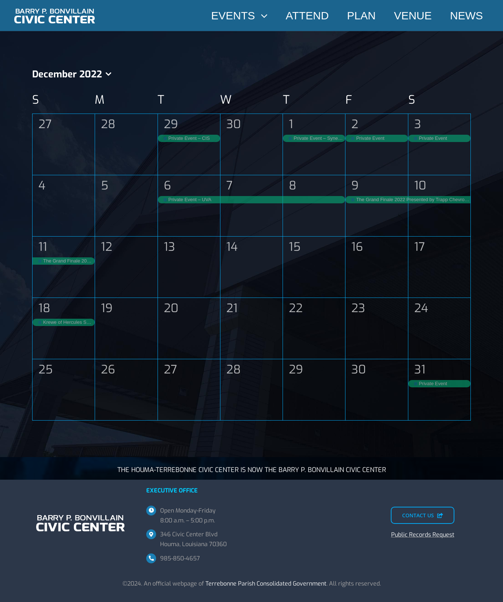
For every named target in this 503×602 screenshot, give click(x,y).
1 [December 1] (291, 124)
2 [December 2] (354, 124)
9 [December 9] (355, 185)
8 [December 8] (292, 185)
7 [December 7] (229, 185)
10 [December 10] (420, 185)
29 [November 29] (171, 124)
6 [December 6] (167, 185)
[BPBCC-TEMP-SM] (55, 6)
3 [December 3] (417, 124)
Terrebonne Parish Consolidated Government (265, 583)
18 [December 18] (44, 308)
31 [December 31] (420, 369)
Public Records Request (422, 534)
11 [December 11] (42, 246)
